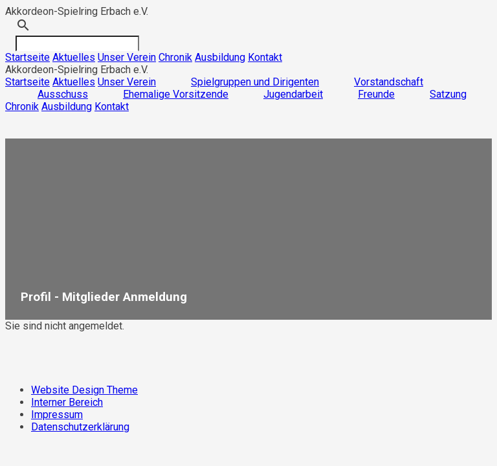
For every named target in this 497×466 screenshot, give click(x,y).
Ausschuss (63, 94)
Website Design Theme (84, 390)
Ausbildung (220, 57)
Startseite (27, 57)
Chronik (175, 57)
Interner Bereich (67, 402)
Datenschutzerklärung (80, 427)
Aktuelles (73, 57)
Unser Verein (127, 57)
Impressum (57, 414)
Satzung (448, 94)
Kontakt (265, 57)
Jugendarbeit (293, 94)
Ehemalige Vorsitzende (175, 94)
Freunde (376, 94)
